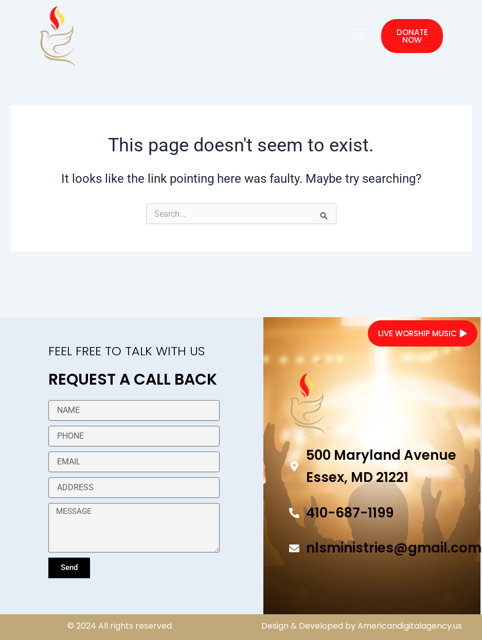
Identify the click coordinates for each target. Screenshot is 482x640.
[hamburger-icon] (359, 36)
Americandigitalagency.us (410, 626)
